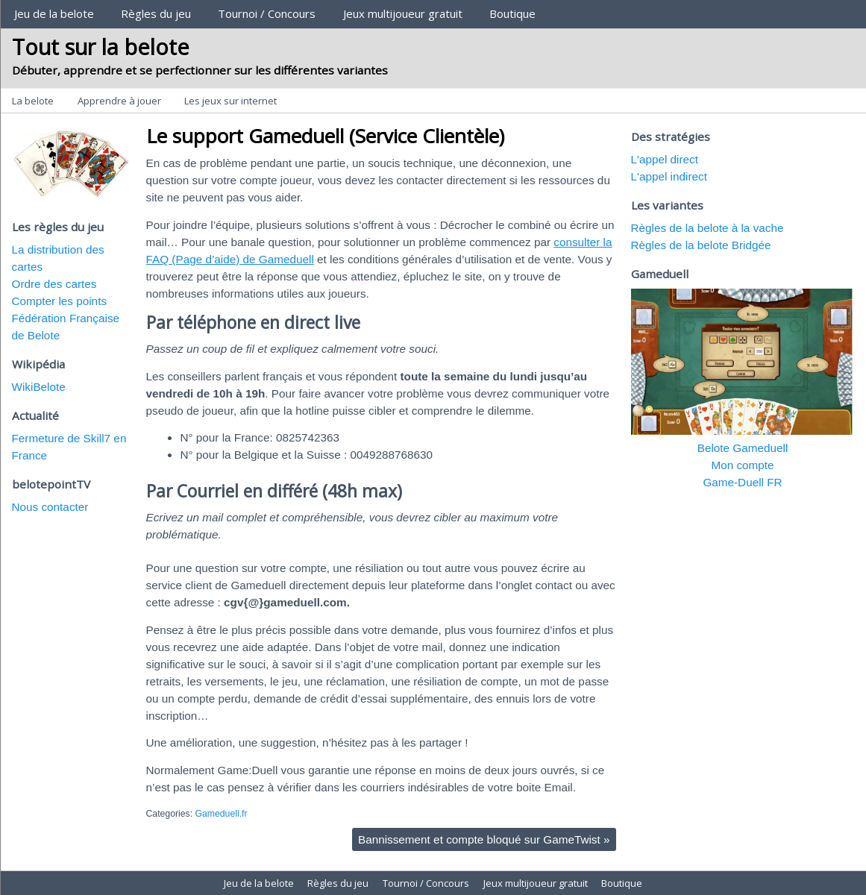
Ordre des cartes (54, 283)
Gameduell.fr (221, 813)
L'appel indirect (669, 176)
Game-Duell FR (742, 482)
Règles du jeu (156, 13)
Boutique (512, 13)
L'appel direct (665, 159)
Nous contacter (50, 506)
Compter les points (59, 301)
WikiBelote (39, 386)
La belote (33, 100)
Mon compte (742, 465)
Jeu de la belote (54, 13)
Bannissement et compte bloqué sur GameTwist (484, 839)
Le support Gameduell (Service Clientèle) (325, 135)
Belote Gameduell (742, 448)
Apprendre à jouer (119, 100)
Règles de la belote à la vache (707, 228)
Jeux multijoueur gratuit (402, 13)
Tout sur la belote (100, 46)
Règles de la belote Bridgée (701, 245)
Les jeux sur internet (230, 100)
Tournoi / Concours (267, 13)
